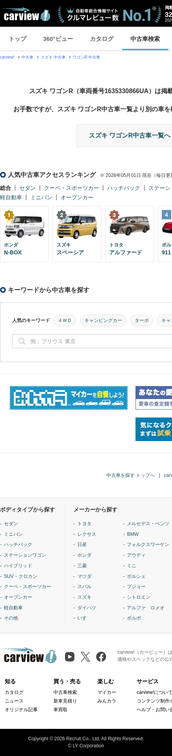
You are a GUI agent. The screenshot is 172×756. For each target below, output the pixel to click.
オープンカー (76, 197)
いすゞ (84, 618)
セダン (27, 188)
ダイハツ (86, 608)
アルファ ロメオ (146, 608)
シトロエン (138, 597)
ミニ (131, 565)
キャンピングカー (103, 320)
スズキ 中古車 (53, 57)
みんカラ (106, 701)
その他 (11, 618)
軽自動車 (11, 197)
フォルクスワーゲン (148, 544)
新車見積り (65, 701)
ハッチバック (123, 188)
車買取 (60, 709)
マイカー (106, 692)
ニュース (14, 701)
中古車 (27, 57)
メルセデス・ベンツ (148, 523)
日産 (82, 544)
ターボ (142, 320)
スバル (84, 586)
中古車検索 (145, 38)
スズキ (84, 597)
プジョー (136, 586)
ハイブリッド (18, 565)
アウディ (136, 555)
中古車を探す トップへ (130, 475)
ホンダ (84, 555)
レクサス (86, 534)
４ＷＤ (65, 320)
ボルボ (134, 618)
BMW (132, 534)
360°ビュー (58, 38)
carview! (7, 57)
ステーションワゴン (25, 555)
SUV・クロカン (20, 576)
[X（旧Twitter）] (85, 656)
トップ (17, 38)
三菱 (82, 565)
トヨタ (84, 523)
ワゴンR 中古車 (86, 57)
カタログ (101, 38)
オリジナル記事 (21, 709)
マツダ (84, 576)
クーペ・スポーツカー (71, 188)
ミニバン (41, 197)
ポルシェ (136, 576)
